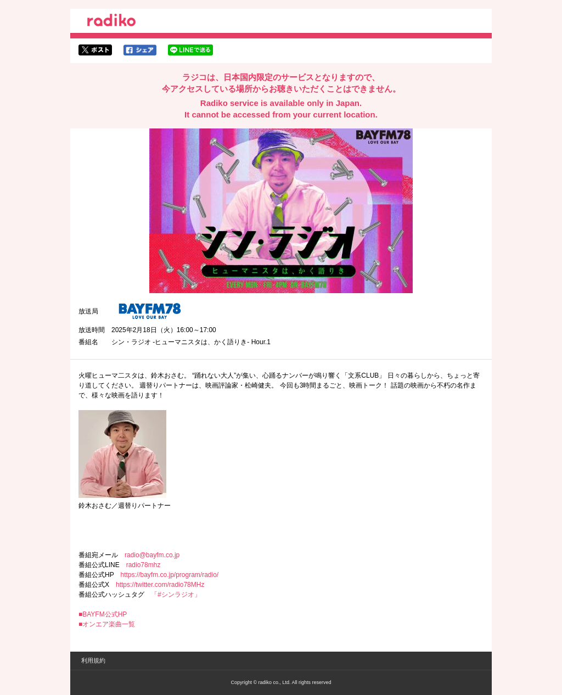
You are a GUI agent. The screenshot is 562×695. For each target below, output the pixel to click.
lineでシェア (190, 49)
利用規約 (93, 660)
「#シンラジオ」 (176, 594)
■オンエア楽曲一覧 (106, 624)
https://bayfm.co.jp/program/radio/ (169, 575)
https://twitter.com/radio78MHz (160, 584)
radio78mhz (143, 565)
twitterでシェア (95, 49)
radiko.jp (111, 22)
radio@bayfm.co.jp (152, 555)
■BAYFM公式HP (102, 614)
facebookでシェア (139, 49)
